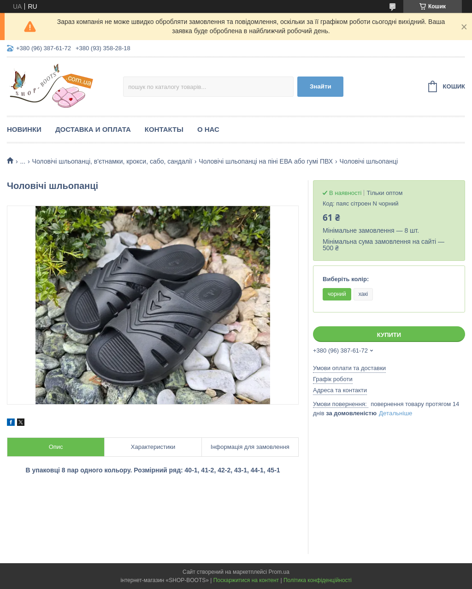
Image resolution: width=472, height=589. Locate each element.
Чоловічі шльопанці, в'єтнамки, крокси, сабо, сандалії (112, 161)
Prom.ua (279, 572)
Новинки (24, 129)
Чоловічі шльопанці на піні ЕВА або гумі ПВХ (266, 161)
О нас (208, 129)
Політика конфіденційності (317, 580)
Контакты (164, 129)
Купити (389, 334)
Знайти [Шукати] (320, 86)
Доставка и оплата (93, 129)
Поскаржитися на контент (246, 580)
